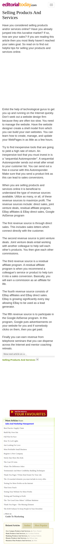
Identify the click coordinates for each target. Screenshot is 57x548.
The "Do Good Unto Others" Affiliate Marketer (21, 500)
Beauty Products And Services (16, 538)
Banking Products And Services (16, 536)
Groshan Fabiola (33, 533)
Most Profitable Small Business (15, 449)
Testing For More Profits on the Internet (18, 483)
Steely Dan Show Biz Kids (13, 458)
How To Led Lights (11, 441)
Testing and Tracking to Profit (15, 496)
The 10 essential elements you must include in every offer (25, 479)
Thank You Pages (10, 475)
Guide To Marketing (14, 516)
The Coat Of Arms (10, 462)
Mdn (35, 540)
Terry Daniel (37, 531)
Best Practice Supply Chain (14, 428)
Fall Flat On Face (10, 437)
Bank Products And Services (15, 533)
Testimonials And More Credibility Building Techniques (24, 471)
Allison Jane (33, 538)
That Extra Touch (10, 488)
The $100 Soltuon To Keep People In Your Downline (23, 509)
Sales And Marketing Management (19, 424)
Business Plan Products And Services (18, 540)
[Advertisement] (27, 79)
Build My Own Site (11, 432)
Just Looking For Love (12, 445)
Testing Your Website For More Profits (18, 492)
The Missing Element (26, 505)
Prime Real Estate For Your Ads (29, 475)
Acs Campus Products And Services (18, 531)
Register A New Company (13, 454)
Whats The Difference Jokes (14, 466)
